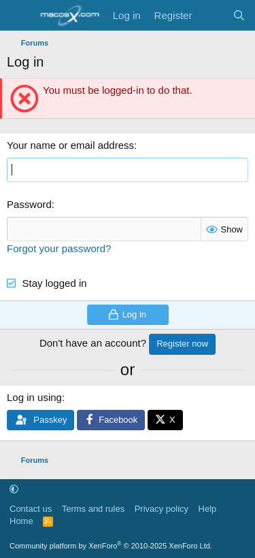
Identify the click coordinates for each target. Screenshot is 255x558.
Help (208, 509)
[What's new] (212, 15)
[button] (14, 489)
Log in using (34, 397)
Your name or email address (70, 145)
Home (21, 521)
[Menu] (19, 15)
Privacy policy (161, 509)
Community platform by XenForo (111, 546)
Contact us (31, 509)
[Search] (239, 15)
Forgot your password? (59, 248)
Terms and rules (93, 509)
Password (29, 204)
